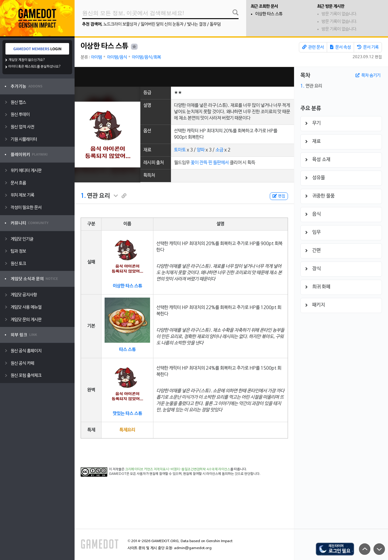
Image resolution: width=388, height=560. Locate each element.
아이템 (96, 57)
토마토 (180, 150)
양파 (201, 150)
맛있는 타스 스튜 (127, 413)
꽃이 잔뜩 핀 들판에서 (210, 162)
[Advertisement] (184, 77)
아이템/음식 (117, 57)
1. (83, 196)
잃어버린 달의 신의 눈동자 (162, 24)
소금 (219, 150)
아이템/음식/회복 (146, 57)
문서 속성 (340, 47)
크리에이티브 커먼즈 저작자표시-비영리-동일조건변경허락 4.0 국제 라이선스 (177, 469)
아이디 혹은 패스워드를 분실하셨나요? (34, 66)
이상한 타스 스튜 (269, 14)
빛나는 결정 (196, 24)
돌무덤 (215, 24)
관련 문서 (313, 47)
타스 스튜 (127, 349)
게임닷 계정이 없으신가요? (26, 60)
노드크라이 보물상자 (120, 24)
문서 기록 (368, 47)
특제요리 (127, 430)
